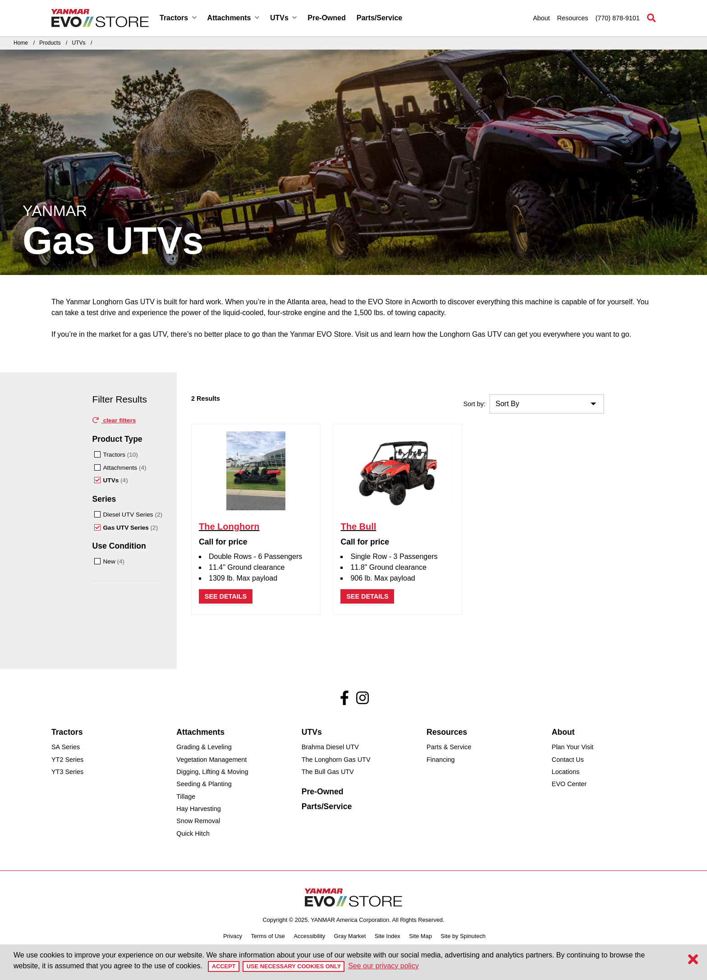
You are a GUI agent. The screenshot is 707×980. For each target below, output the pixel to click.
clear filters (114, 420)
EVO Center (569, 784)
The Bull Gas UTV (328, 771)
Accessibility (310, 936)
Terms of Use (268, 936)
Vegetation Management (211, 759)
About (541, 18)
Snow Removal (198, 820)
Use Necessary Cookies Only (294, 966)
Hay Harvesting (198, 808)
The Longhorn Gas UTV (336, 759)
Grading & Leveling (203, 747)
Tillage (185, 796)
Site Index (387, 936)
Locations (566, 771)
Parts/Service (379, 18)
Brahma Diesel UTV (330, 747)
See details (226, 596)
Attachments (233, 18)
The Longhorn (229, 526)
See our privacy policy (383, 966)
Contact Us (568, 759)
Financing (440, 759)
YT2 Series (67, 759)
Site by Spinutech (463, 936)
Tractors (178, 18)
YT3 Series (67, 771)
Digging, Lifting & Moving (212, 771)
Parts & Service (449, 747)
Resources (572, 18)
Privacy (232, 936)
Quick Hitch (193, 833)
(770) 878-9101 (617, 18)
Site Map (420, 936)
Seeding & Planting (203, 784)
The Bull (358, 526)
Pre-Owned (326, 18)
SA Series (65, 747)
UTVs (283, 18)
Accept (224, 966)
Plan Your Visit (573, 747)
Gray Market (350, 936)
